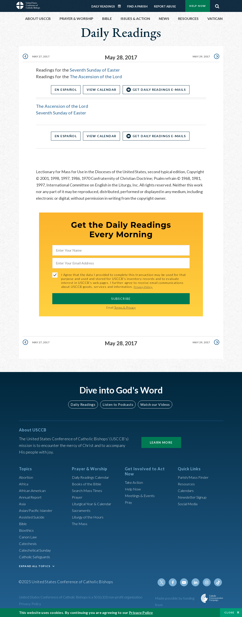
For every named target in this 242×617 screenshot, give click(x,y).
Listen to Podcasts (117, 404)
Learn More (161, 442)
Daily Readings (103, 6)
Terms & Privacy (125, 307)
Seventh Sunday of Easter (95, 69)
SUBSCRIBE (121, 298)
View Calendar (101, 89)
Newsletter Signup (194, 497)
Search (217, 5)
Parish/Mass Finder (194, 477)
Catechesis (28, 543)
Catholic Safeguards (36, 556)
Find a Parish (137, 6)
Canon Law (28, 536)
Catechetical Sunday (36, 550)
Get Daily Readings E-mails (161, 89)
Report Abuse (165, 6)
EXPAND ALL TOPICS (35, 566)
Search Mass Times (88, 490)
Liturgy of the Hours (89, 516)
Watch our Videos (153, 404)
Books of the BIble (87, 483)
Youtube (187, 582)
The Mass (80, 523)
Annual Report (31, 497)
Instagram (208, 582)
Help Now (197, 6)
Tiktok (218, 582)
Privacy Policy (30, 604)
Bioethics (27, 530)
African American (33, 490)
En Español (63, 89)
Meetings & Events (141, 495)
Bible (23, 523)
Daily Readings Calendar (120, 6)
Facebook (176, 582)
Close (229, 612)
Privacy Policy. (145, 287)
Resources (187, 483)
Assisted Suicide (33, 516)
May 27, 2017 (42, 57)
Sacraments (82, 510)
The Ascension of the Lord (96, 76)
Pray (129, 502)
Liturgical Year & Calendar (94, 503)
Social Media (189, 503)
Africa (24, 483)
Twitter (165, 582)
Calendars (186, 490)
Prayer (78, 497)
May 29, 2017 (200, 57)
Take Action (134, 482)
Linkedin (197, 582)
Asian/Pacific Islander (37, 510)
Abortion (26, 477)
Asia (22, 503)
